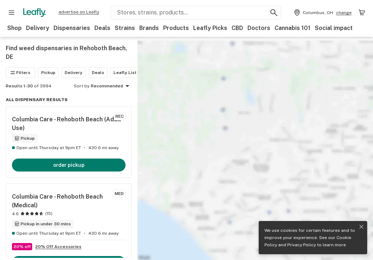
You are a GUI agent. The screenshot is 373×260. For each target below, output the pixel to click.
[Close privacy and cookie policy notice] (361, 227)
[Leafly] (34, 12)
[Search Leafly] (196, 13)
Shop (14, 28)
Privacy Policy (301, 244)
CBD (237, 28)
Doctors (258, 28)
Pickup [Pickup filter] (48, 72)
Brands (149, 28)
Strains (125, 28)
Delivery (37, 28)
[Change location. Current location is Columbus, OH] (322, 12)
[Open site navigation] (11, 12)
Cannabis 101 (292, 28)
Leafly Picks (210, 28)
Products (176, 28)
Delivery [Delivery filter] (73, 72)
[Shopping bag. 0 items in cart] (361, 12)
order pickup (69, 165)
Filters (20, 72)
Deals (102, 28)
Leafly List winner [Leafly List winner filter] (133, 72)
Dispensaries (72, 28)
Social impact (334, 28)
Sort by (81, 85)
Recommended (111, 86)
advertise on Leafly (79, 11)
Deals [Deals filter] (98, 72)
